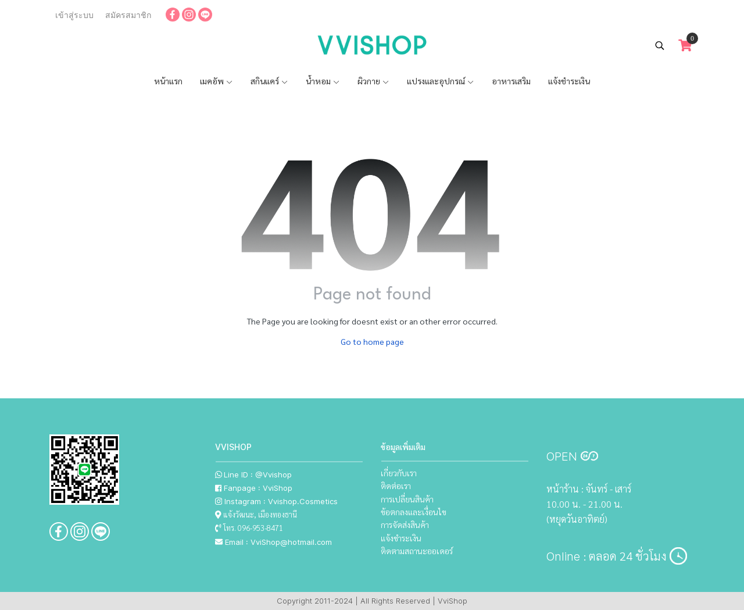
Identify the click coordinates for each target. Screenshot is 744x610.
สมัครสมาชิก (128, 15)
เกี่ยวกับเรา (399, 473)
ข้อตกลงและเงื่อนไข (413, 511)
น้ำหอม (323, 81)
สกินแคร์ (269, 81)
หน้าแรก (168, 81)
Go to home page (372, 341)
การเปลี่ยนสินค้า (407, 499)
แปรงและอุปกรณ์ (440, 81)
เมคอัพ (216, 81)
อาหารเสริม (511, 81)
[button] (659, 45)
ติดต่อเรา (396, 485)
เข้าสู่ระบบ (74, 15)
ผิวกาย (373, 81)
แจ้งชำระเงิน (569, 81)
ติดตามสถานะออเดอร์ (417, 550)
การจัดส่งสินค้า (405, 524)
